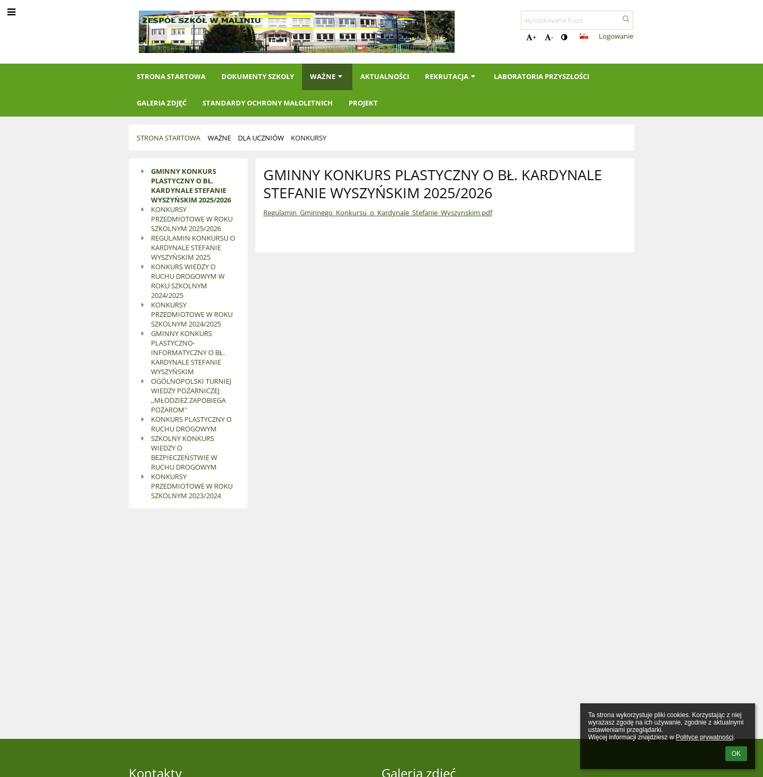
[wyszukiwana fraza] (577, 20)
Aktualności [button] (384, 76)
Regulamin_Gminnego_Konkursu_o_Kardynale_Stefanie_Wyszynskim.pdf (377, 212)
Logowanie (616, 36)
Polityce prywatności (704, 737)
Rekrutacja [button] (451, 76)
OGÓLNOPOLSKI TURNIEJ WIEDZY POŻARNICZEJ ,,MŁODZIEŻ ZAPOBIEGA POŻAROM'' (191, 395)
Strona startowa (168, 138)
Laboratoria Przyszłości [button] (541, 76)
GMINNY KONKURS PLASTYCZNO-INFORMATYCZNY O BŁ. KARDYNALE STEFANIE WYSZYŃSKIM (188, 352)
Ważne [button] (327, 76)
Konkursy (308, 138)
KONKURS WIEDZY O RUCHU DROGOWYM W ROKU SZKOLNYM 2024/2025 (188, 281)
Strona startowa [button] (171, 76)
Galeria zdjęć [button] (162, 103)
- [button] (549, 37)
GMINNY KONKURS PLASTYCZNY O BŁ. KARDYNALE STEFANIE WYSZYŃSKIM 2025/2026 (191, 185)
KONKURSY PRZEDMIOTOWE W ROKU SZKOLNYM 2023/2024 (192, 486)
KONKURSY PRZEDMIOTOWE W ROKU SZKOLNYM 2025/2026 (192, 219)
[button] (584, 36)
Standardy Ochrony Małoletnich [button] (267, 103)
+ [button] (531, 37)
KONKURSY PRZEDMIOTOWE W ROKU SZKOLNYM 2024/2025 (192, 314)
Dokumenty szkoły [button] (257, 76)
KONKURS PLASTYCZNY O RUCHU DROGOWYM (191, 424)
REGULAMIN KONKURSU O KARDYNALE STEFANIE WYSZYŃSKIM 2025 (193, 247)
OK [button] (736, 753)
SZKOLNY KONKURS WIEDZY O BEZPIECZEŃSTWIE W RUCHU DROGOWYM (184, 453)
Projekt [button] (363, 103)
